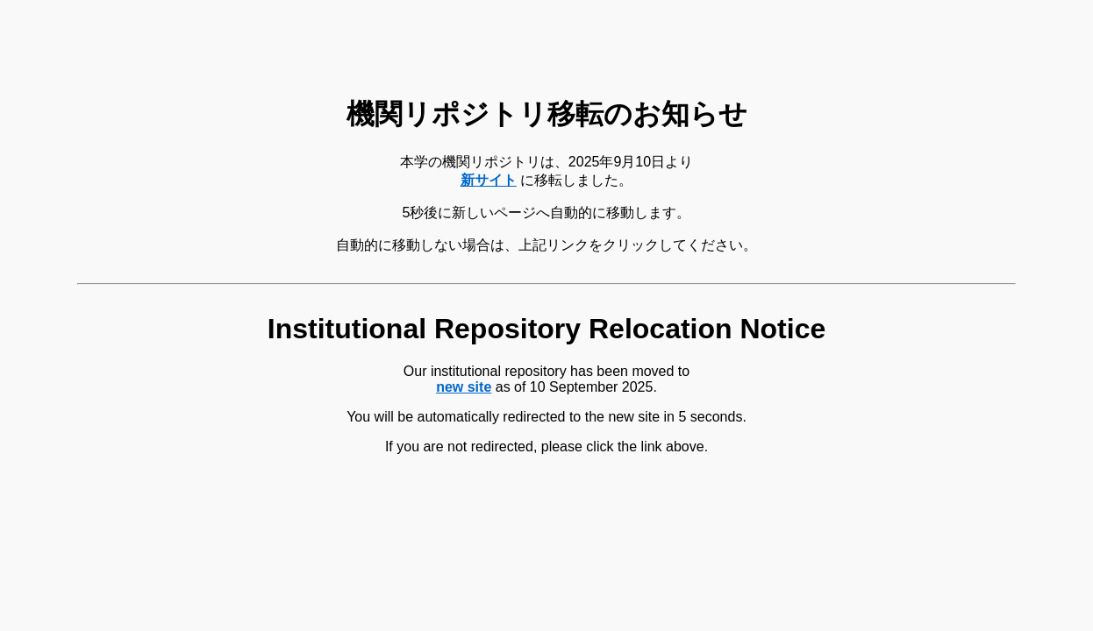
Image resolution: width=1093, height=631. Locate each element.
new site (463, 386)
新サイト (489, 180)
